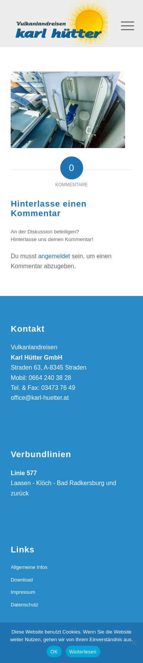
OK (54, 652)
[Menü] (121, 23)
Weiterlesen (82, 652)
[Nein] (133, 643)
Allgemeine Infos (29, 567)
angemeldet (54, 256)
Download (22, 580)
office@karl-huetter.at (40, 397)
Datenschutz (24, 605)
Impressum (23, 592)
